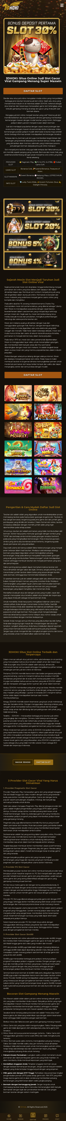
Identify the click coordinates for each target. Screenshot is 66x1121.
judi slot (28, 138)
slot (19, 544)
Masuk (20, 1117)
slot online (56, 1046)
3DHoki (23, 1107)
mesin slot (20, 306)
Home (9, 1117)
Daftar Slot (33, 91)
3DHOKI (51, 681)
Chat (57, 1117)
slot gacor (45, 848)
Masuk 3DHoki (22, 762)
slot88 (31, 973)
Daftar (33, 1116)
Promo (46, 1117)
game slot (46, 899)
